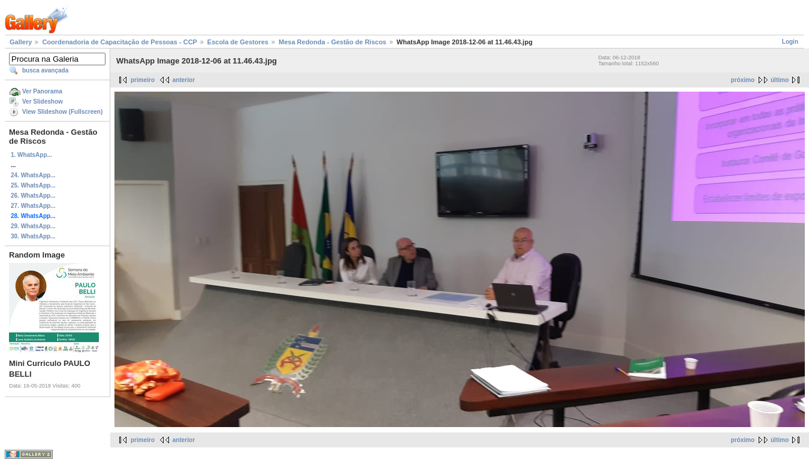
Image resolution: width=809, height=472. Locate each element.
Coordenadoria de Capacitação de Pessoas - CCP (119, 42)
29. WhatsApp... (33, 226)
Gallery (21, 42)
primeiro (143, 80)
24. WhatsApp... (33, 175)
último (780, 80)
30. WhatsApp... (33, 236)
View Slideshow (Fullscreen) (62, 111)
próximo (742, 80)
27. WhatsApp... (33, 205)
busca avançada (45, 70)
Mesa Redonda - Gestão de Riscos (333, 42)
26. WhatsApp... (33, 195)
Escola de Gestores (237, 42)
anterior (184, 80)
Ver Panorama (42, 91)
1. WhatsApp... (31, 155)
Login (790, 41)
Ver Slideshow (42, 101)
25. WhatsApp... (33, 185)
